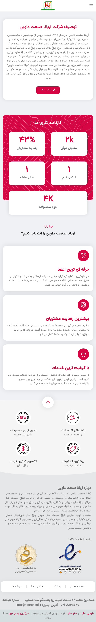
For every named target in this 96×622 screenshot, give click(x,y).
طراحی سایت (87, 613)
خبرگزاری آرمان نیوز (19, 613)
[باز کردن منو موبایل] (91, 6)
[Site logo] (48, 6)
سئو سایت (71, 613)
